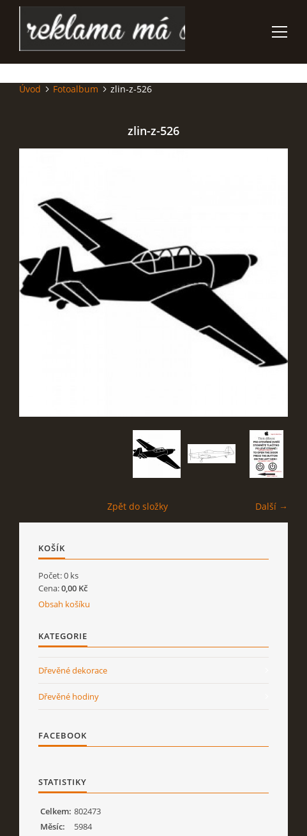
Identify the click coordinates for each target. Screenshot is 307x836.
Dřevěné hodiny (68, 696)
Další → (271, 506)
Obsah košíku (64, 604)
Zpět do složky (137, 506)
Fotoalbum (75, 89)
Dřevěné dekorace (72, 670)
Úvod (30, 89)
